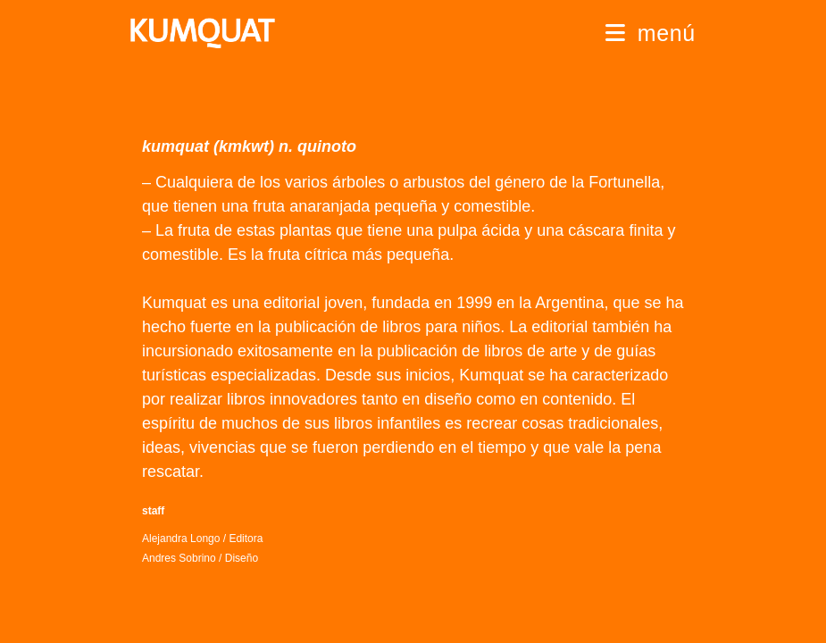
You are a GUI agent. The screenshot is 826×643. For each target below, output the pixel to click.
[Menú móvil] (650, 33)
